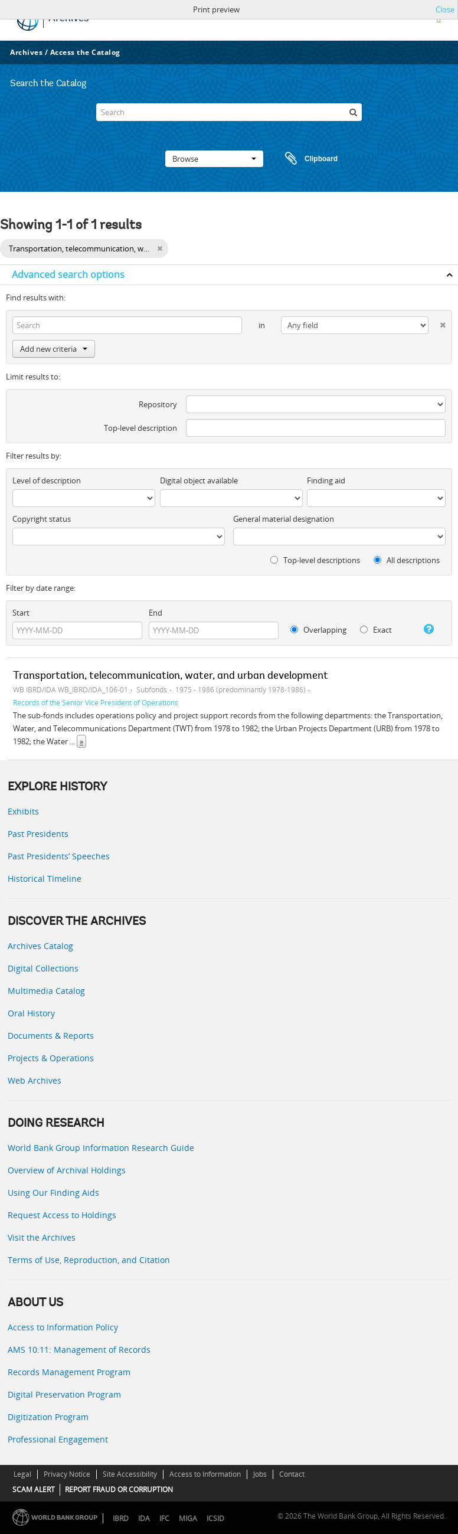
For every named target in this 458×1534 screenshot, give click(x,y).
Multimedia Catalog (46, 990)
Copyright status (41, 518)
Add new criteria (53, 349)
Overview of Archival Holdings (67, 1170)
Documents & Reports (51, 1035)
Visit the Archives (42, 1237)
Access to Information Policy (63, 1327)
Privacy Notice (67, 1474)
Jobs (260, 1474)
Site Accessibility (130, 1474)
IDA (144, 1518)
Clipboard (306, 159)
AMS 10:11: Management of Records (79, 1349)
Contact (292, 1474)
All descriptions (407, 560)
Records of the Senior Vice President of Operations (95, 702)
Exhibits (23, 811)
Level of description (46, 480)
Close (445, 9)
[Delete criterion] (437, 322)
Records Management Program (69, 1372)
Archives (26, 52)
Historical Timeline (44, 878)
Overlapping (318, 629)
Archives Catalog (40, 945)
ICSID (215, 1518)
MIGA (188, 1518)
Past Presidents (38, 833)
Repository (158, 404)
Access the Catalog (85, 52)
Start (21, 612)
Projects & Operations (51, 1058)
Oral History (31, 1013)
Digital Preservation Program (64, 1394)
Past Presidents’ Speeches (59, 856)
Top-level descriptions (315, 560)
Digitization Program (48, 1416)
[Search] (229, 112)
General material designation (283, 518)
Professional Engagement (58, 1439)
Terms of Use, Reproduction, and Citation (89, 1259)
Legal (22, 1474)
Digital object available (199, 480)
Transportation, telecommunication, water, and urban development (170, 676)
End (155, 612)
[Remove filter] (159, 248)
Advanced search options (68, 274)
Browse (214, 158)
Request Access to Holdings (62, 1215)
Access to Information (205, 1474)
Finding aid (326, 480)
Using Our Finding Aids (53, 1192)
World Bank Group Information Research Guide (101, 1147)
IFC (164, 1518)
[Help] (424, 629)
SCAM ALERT (33, 1489)
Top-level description (140, 428)
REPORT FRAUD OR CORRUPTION (119, 1489)
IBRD (121, 1518)
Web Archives (34, 1080)
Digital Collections (43, 968)
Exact (376, 629)
